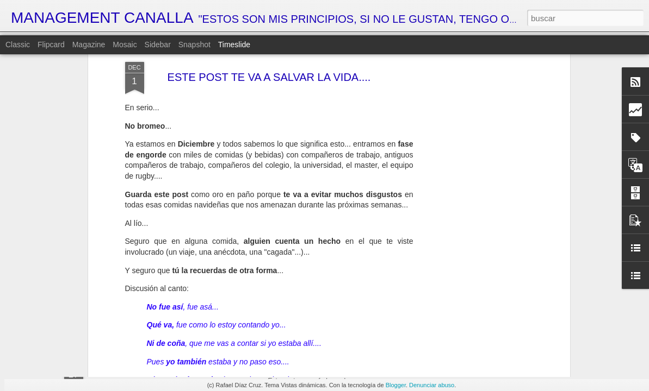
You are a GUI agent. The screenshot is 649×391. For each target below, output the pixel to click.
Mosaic (125, 44)
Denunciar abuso (431, 385)
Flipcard (51, 44)
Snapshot (194, 44)
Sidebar (158, 44)
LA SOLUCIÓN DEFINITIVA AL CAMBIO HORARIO (518, 308)
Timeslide (234, 44)
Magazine (89, 44)
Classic (17, 44)
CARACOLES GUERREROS (480, 366)
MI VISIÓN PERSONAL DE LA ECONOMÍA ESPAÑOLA (389, 368)
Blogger (396, 385)
